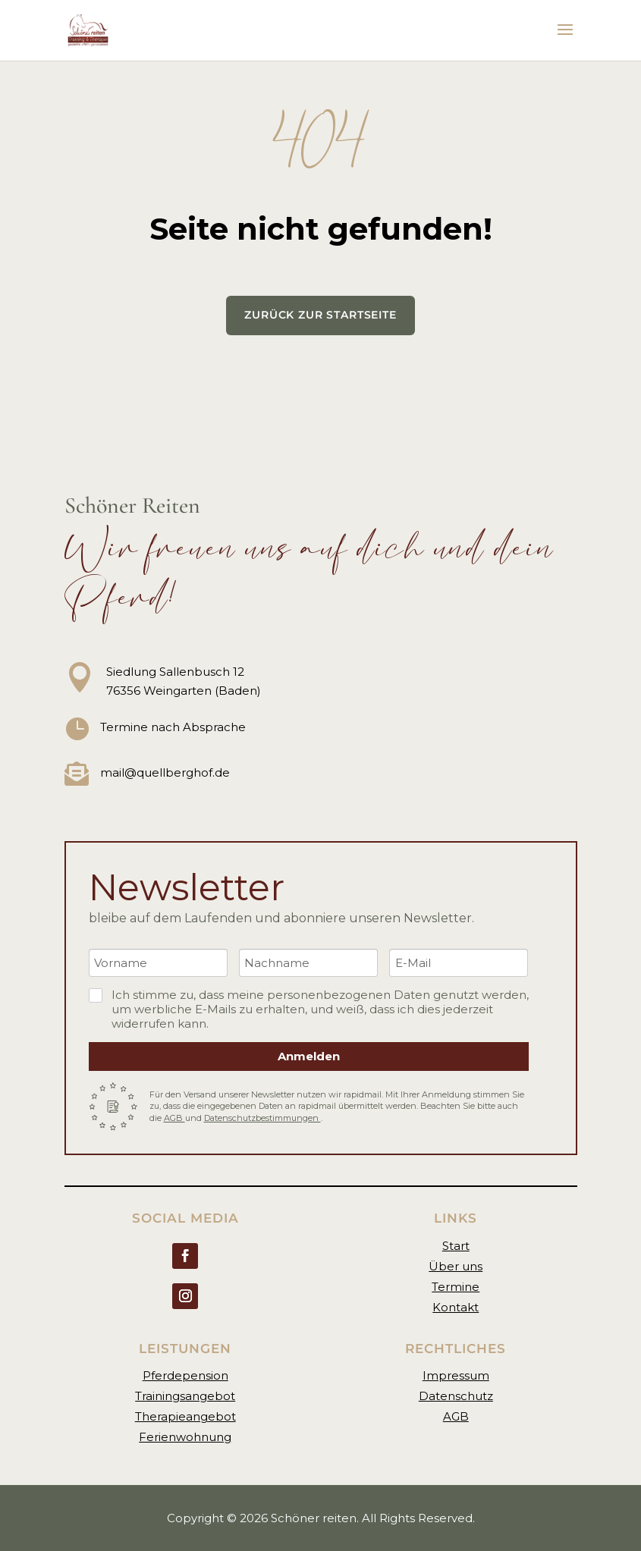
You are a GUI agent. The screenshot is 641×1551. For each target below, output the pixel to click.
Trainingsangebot (185, 1396)
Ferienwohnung (185, 1437)
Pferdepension (185, 1375)
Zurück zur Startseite (320, 315)
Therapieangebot (185, 1416)
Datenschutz (456, 1396)
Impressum (456, 1375)
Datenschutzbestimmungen (262, 1118)
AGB (174, 1118)
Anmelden (309, 1056)
